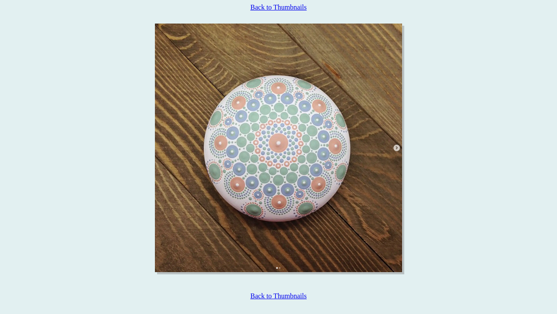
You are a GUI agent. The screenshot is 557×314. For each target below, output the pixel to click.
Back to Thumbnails (278, 7)
